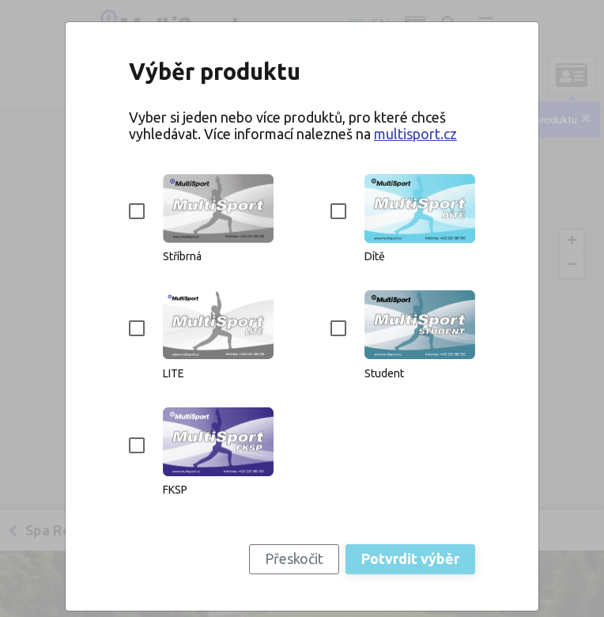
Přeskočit (294, 558)
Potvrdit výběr (410, 558)
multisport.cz (415, 134)
